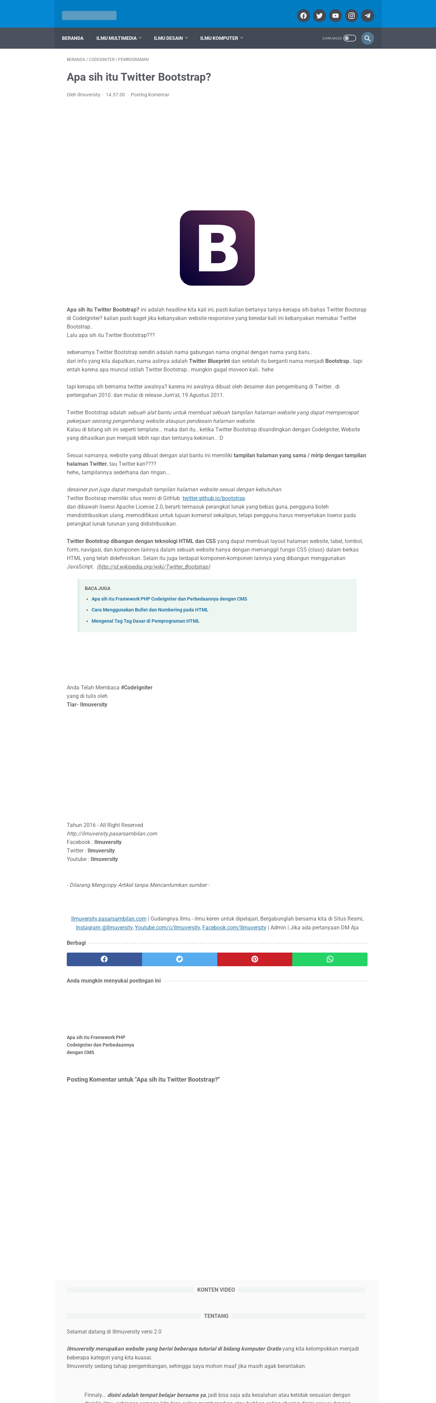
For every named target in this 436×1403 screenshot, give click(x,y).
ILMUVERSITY (228, 1392)
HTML (334, 1085)
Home (140, 1378)
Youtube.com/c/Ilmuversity (111, 1015)
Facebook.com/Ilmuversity (179, 1015)
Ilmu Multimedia (121, 27)
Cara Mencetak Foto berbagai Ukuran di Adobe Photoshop (329, 770)
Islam (305, 1111)
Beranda (77, 27)
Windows (340, 1188)
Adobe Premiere (318, 1033)
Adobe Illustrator (317, 1007)
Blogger (308, 1059)
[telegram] (362, 8)
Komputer (311, 918)
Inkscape (309, 1098)
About (159, 1378)
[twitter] (314, 8)
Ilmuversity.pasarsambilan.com (111, 998)
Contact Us (266, 1378)
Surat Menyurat (316, 1175)
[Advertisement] (167, 147)
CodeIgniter (344, 1059)
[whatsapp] (243, 1056)
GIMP (306, 1085)
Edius (336, 1072)
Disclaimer (237, 1378)
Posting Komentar (150, 88)
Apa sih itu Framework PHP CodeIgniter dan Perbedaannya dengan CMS (169, 678)
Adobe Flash (313, 994)
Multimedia (312, 930)
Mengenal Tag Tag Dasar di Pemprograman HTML (146, 700)
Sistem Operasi (317, 954)
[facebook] (298, 8)
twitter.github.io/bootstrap (214, 551)
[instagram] (346, 8)
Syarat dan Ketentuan (196, 1378)
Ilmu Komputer (224, 27)
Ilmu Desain (173, 27)
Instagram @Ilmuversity (219, 1006)
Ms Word (309, 1136)
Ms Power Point (316, 1124)
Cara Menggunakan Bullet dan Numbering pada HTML (150, 689)
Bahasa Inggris (316, 1046)
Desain (307, 906)
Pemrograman (343, 1149)
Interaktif (345, 1098)
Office (306, 942)
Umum (307, 1188)
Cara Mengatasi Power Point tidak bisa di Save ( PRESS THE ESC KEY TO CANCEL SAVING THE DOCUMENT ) (327, 668)
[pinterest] (192, 1056)
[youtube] (330, 8)
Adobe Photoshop (319, 1020)
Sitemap (293, 1378)
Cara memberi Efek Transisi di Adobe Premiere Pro (321, 609)
